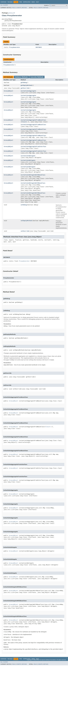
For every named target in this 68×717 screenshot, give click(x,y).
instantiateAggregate (28, 91)
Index (33, 2)
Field (13, 7)
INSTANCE (38, 47)
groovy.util (11, 13)
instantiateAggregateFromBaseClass (33, 120)
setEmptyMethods (26, 220)
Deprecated (26, 2)
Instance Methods (21, 77)
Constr (18, 7)
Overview (3, 2)
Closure (24, 122)
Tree (20, 2)
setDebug (24, 205)
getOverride (25, 88)
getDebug (24, 82)
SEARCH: (46, 5)
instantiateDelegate (28, 155)
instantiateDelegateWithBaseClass (33, 175)
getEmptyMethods (26, 85)
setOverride (25, 231)
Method (24, 7)
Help (37, 2)
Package (10, 2)
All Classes (4, 5)
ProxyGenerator (14, 47)
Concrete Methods (37, 77)
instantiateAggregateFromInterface (33, 146)
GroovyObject (8, 91)
